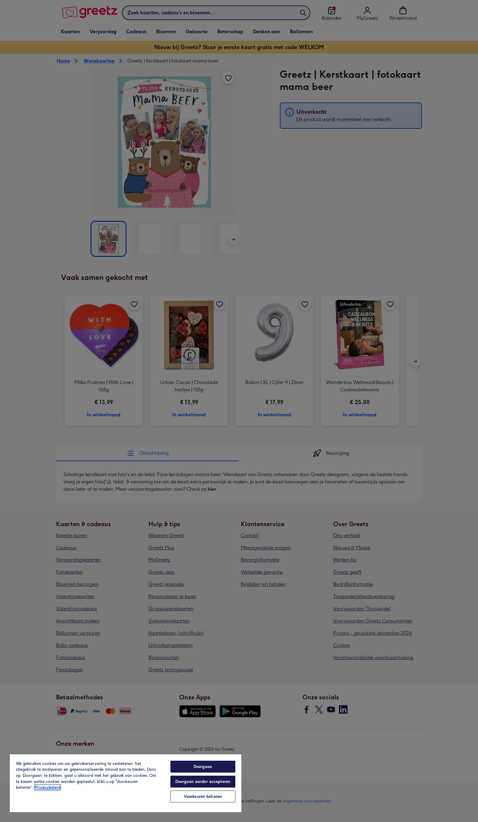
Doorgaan (203, 766)
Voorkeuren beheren (203, 796)
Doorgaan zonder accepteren (202, 781)
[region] (125, 783)
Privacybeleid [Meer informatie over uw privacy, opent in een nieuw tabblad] (47, 787)
